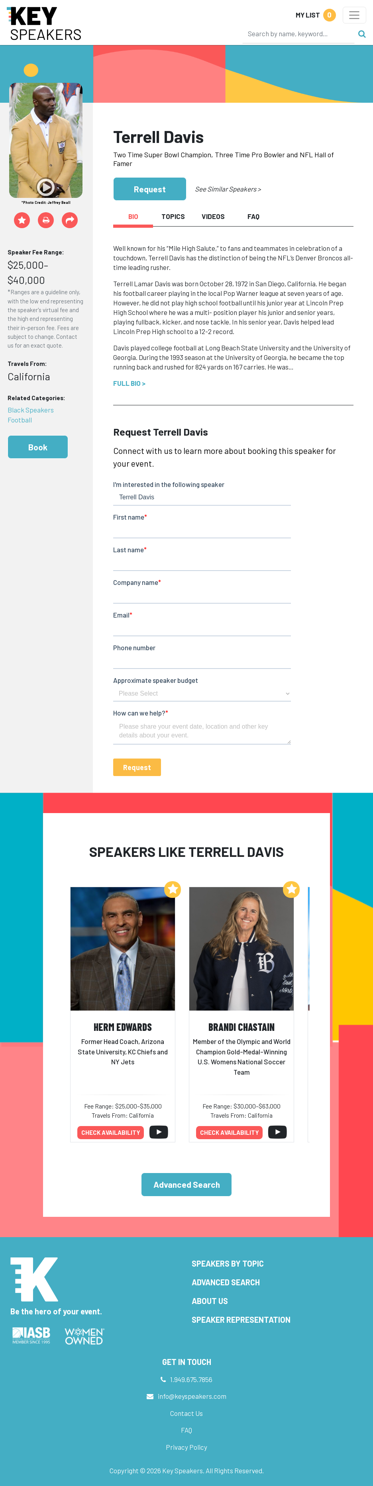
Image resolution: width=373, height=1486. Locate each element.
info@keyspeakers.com (192, 1396)
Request (150, 189)
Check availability (110, 1132)
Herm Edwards (123, 1027)
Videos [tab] (213, 216)
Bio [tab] (133, 216)
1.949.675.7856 (191, 1379)
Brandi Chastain (241, 1027)
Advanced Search (186, 1184)
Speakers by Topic (228, 1263)
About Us (210, 1301)
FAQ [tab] (253, 216)
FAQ (186, 1430)
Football (20, 420)
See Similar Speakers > (228, 189)
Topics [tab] (173, 216)
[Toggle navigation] (354, 15)
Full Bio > (129, 383)
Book (37, 447)
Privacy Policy (186, 1447)
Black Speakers (31, 410)
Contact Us (186, 1413)
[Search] (298, 33)
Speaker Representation (241, 1319)
